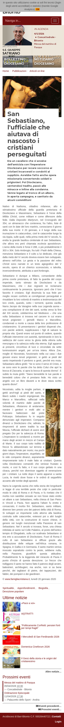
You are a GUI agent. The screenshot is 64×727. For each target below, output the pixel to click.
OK (37, 9)
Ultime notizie (15, 597)
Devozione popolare (13, 591)
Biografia (43, 588)
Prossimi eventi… (51, 709)
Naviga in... (13, 20)
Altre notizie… (53, 671)
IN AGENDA (41, 28)
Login (58, 721)
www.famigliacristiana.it (17, 579)
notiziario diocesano (44, 61)
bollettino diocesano (15, 61)
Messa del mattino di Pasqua (19, 682)
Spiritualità (8, 588)
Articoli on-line (37, 71)
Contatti (56, 716)
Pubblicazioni (19, 71)
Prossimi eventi (16, 677)
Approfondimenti (26, 588)
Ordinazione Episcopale (17, 693)
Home (6, 71)
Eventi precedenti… (50, 706)
